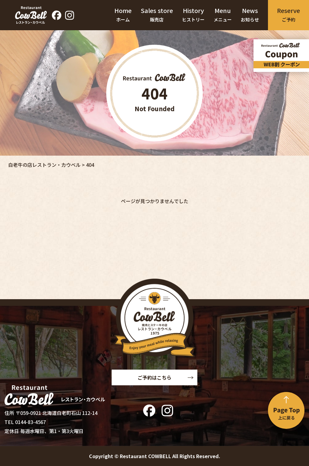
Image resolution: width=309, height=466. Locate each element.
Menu (223, 15)
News (250, 15)
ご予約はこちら (154, 377)
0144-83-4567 (30, 422)
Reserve (288, 15)
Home (123, 15)
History (193, 15)
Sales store (157, 15)
